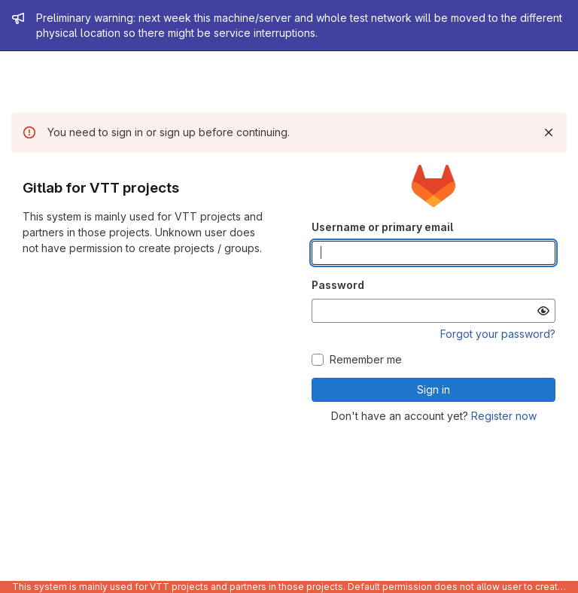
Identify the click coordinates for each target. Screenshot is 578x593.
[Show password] (543, 311)
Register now (504, 415)
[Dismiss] (549, 132)
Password (338, 284)
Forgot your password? (497, 333)
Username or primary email (382, 226)
